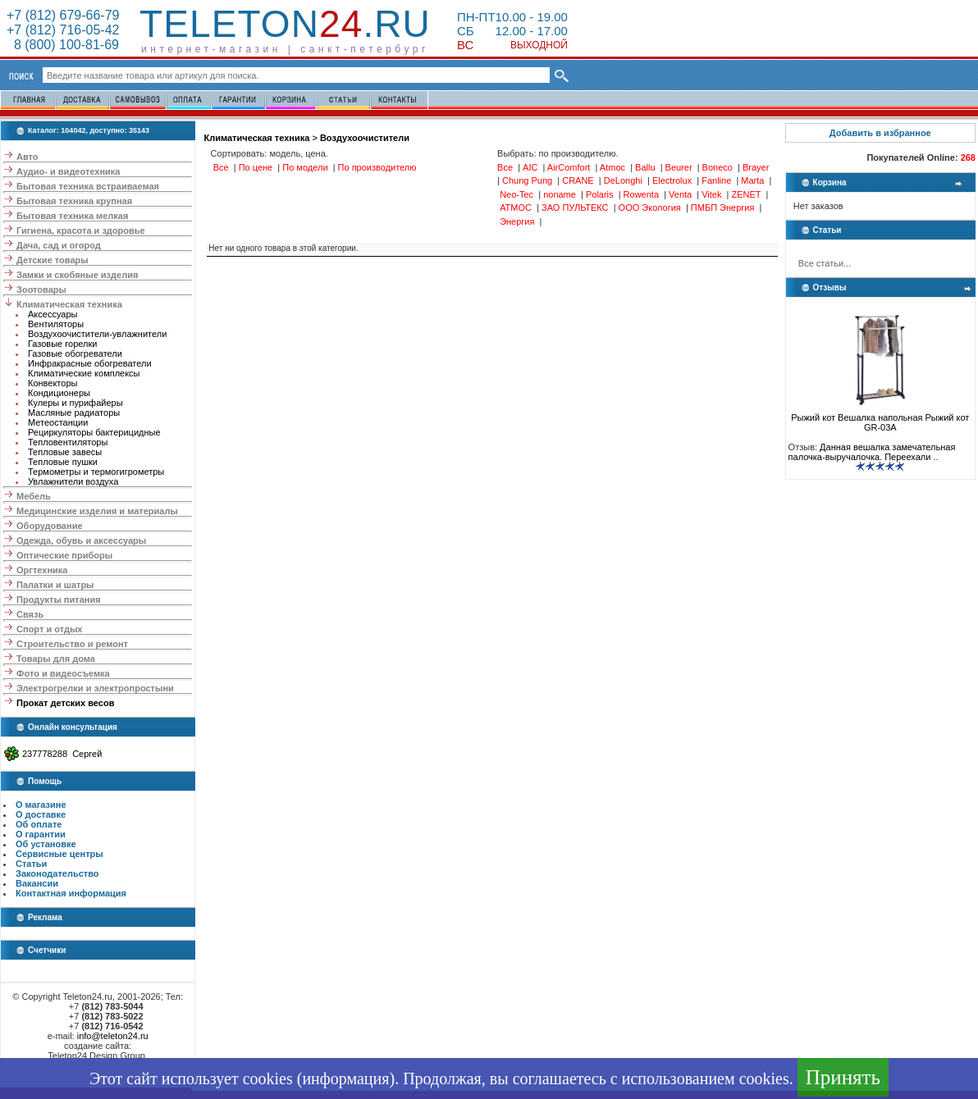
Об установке (46, 844)
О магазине (41, 804)
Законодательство (57, 873)
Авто (27, 157)
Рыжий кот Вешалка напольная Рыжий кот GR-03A (880, 418)
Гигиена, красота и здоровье (80, 230)
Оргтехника (41, 570)
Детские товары (52, 260)
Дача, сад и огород (58, 245)
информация (345, 1078)
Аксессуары (52, 314)
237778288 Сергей (62, 754)
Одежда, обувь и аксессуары (81, 540)
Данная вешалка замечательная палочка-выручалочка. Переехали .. (872, 452)
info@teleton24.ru (113, 1036)
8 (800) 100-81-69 (63, 45)
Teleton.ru (285, 23)
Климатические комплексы (84, 373)
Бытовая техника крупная (74, 201)
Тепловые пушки (63, 462)
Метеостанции (58, 422)
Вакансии (37, 883)
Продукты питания (58, 599)
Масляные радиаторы (74, 412)
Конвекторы (52, 383)
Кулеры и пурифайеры (75, 403)
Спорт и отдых (49, 629)
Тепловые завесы (65, 452)
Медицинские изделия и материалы (97, 511)
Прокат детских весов (65, 703)
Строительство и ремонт (72, 644)
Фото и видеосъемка (63, 673)
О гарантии (41, 834)
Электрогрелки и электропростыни (95, 688)
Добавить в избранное (880, 133)
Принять (843, 1077)
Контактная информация (71, 893)
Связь (29, 614)
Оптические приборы (64, 555)
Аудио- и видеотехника (68, 171)
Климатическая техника (69, 304)
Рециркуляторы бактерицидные (94, 432)
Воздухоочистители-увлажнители (97, 334)
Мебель (33, 496)
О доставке (41, 814)
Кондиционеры (59, 393)
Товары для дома (55, 659)
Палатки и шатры (55, 585)
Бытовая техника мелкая (72, 216)
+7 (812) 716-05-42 (63, 30)
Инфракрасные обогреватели (90, 363)
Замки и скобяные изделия (77, 275)
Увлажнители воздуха (73, 481)
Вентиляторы (56, 324)
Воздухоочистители (364, 138)
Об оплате (39, 824)
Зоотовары (41, 289)
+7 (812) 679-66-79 (63, 15)
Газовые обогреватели (75, 353)
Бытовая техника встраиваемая (87, 186)
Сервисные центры (59, 854)
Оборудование (49, 526)
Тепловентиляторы (67, 442)
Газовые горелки (62, 344)
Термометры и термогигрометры (96, 472)
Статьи (31, 864)
